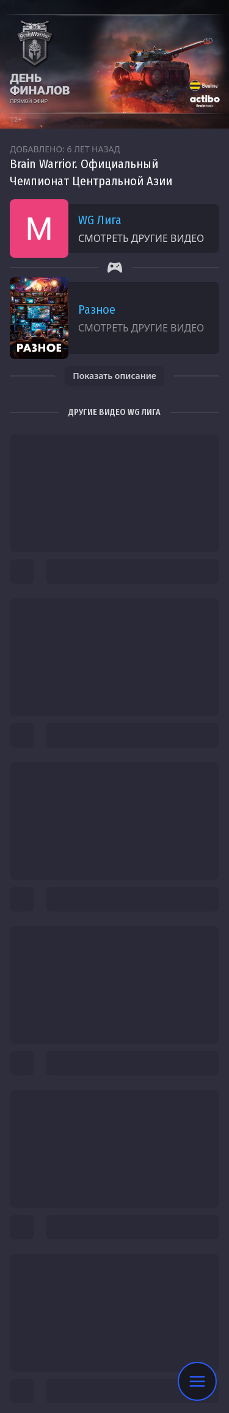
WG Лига (100, 220)
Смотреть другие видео (141, 238)
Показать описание (114, 375)
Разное (96, 309)
